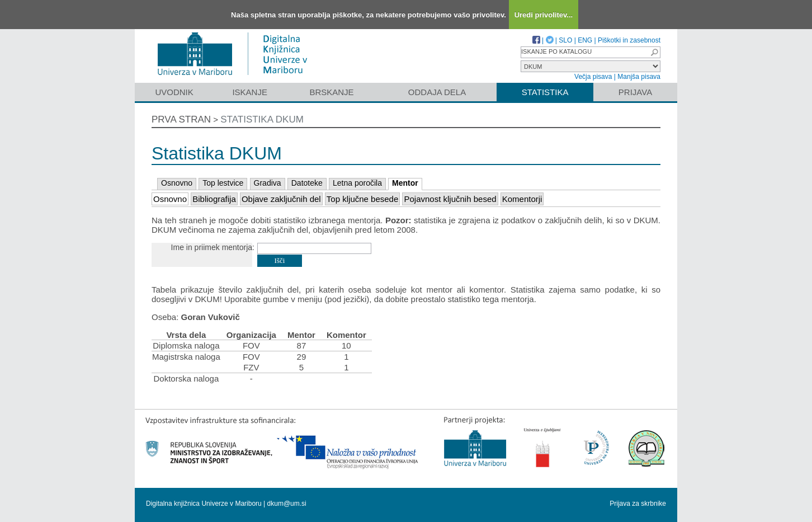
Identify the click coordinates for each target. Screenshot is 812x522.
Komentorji (522, 199)
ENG (585, 40)
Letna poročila (357, 182)
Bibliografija (214, 199)
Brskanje (331, 92)
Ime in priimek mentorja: (212, 247)
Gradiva (267, 182)
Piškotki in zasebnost (629, 40)
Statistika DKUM (262, 119)
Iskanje (249, 92)
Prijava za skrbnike (638, 503)
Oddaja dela (437, 92)
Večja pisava (593, 77)
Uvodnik (174, 92)
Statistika (545, 92)
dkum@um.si (286, 503)
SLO (565, 40)
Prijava (635, 92)
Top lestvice (222, 182)
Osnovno (176, 182)
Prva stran (181, 119)
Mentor (405, 182)
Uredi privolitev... (543, 15)
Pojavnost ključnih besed (450, 199)
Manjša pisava (638, 77)
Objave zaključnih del (281, 199)
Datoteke (307, 182)
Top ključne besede (362, 199)
